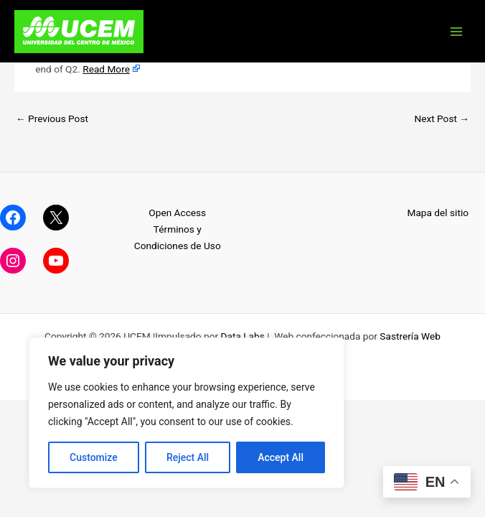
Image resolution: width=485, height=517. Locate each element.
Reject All (187, 457)
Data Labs (243, 336)
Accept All (280, 457)
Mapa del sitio (437, 212)
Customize (94, 457)
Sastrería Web (410, 336)
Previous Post (52, 118)
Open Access (177, 212)
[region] (186, 412)
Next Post (441, 118)
